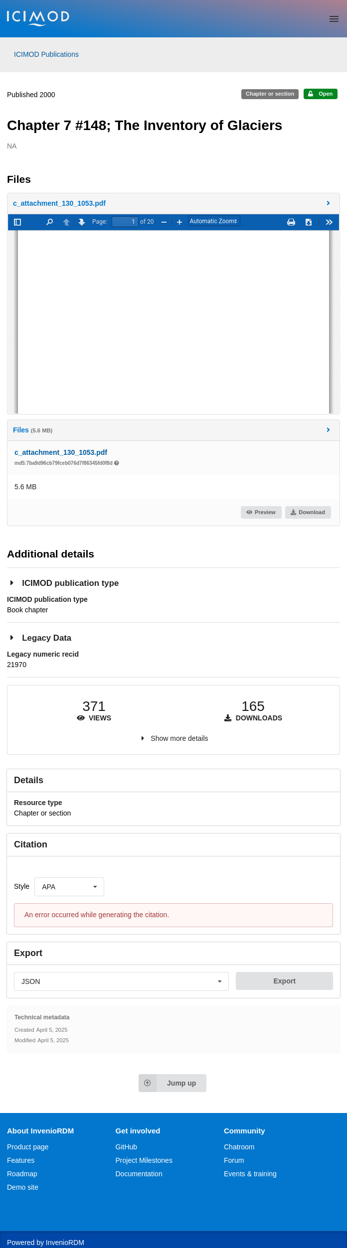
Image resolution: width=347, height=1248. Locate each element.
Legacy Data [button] (39, 637)
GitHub (127, 1147)
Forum (234, 1160)
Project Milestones (144, 1160)
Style (21, 886)
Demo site (22, 1187)
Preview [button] (260, 512)
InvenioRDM (65, 1243)
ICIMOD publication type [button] (63, 582)
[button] (173, 203)
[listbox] (69, 886)
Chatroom (239, 1147)
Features (20, 1160)
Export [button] (284, 981)
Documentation (139, 1174)
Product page (27, 1147)
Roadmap (22, 1174)
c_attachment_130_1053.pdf (60, 452)
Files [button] (173, 429)
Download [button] (307, 512)
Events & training (250, 1174)
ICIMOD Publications (46, 54)
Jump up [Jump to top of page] (167, 1083)
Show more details (179, 738)
